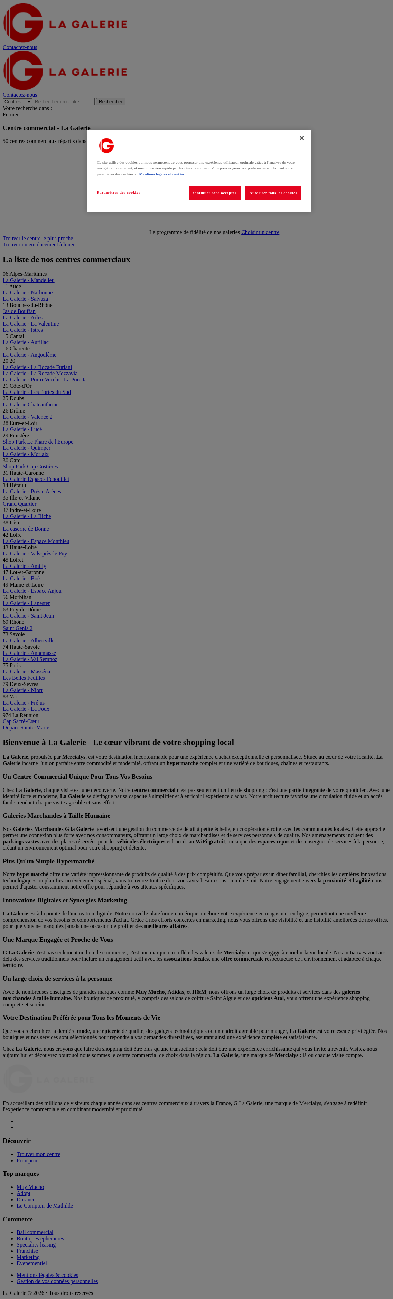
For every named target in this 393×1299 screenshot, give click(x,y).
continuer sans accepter (214, 193)
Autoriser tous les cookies (273, 193)
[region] (199, 171)
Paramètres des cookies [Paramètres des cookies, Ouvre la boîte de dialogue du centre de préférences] (118, 192)
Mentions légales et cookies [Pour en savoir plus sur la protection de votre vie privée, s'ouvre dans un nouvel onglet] (161, 174)
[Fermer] (301, 138)
